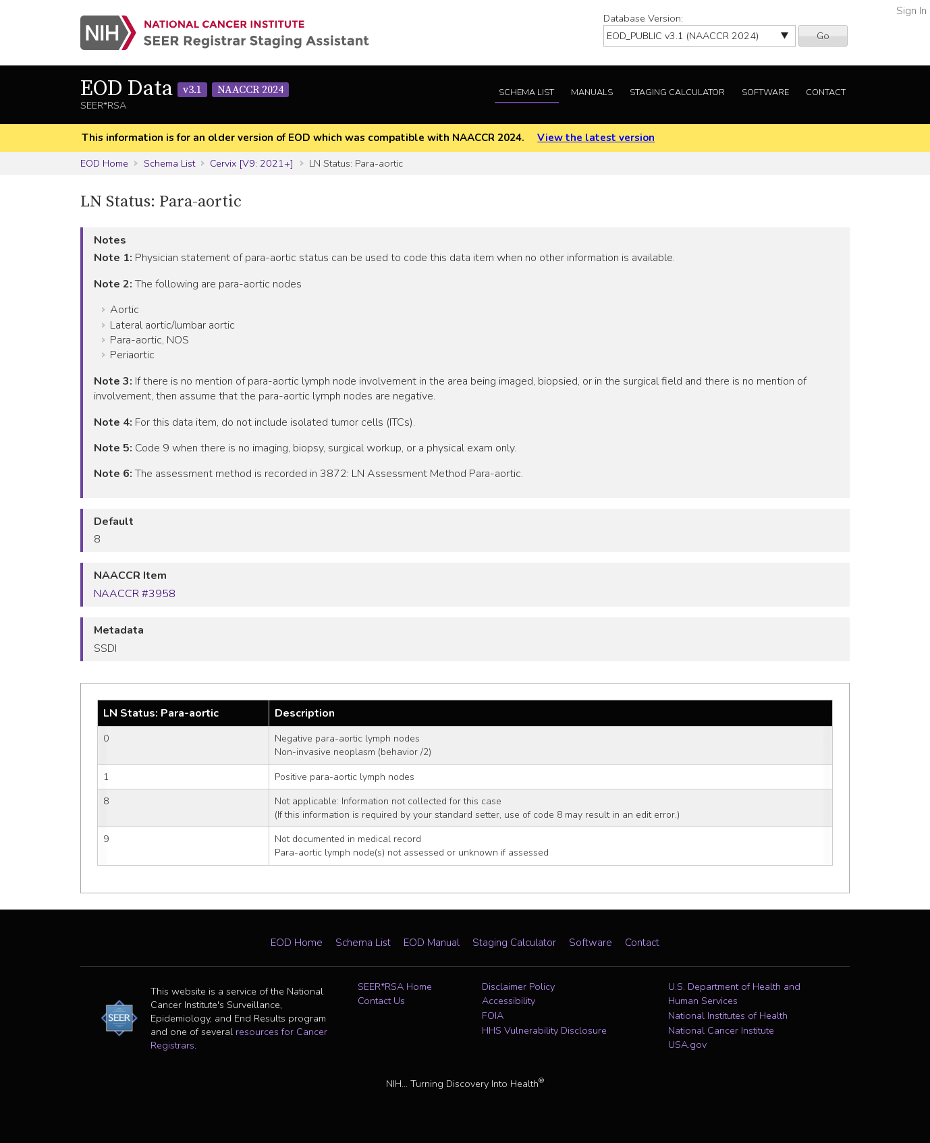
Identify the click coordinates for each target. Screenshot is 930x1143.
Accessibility (508, 1000)
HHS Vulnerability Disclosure (544, 1030)
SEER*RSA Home (395, 986)
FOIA (492, 1015)
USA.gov (687, 1044)
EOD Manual (432, 942)
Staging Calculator (677, 92)
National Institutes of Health (728, 1015)
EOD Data (184, 89)
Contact (826, 92)
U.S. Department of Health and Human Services (734, 994)
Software (765, 92)
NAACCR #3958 (134, 593)
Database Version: (643, 18)
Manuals (592, 92)
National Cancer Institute (721, 1030)
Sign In (911, 10)
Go (823, 36)
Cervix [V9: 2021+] (252, 163)
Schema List (526, 92)
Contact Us (381, 1000)
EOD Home (104, 163)
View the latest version (596, 137)
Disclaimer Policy (518, 986)
